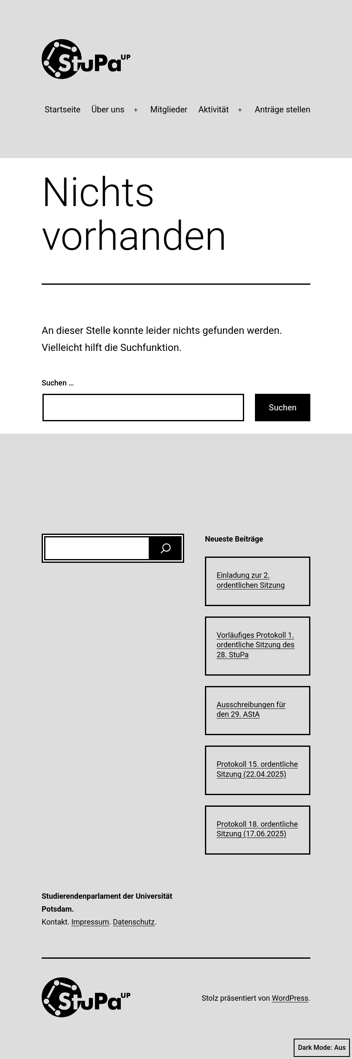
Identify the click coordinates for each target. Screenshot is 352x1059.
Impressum (90, 921)
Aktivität (213, 109)
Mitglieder (168, 109)
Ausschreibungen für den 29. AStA (251, 709)
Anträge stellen (282, 109)
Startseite (62, 109)
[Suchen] (166, 548)
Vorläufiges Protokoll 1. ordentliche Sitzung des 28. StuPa (256, 645)
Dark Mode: (322, 1048)
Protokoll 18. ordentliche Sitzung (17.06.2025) (257, 829)
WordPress (290, 998)
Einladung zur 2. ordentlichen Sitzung (251, 580)
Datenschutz (134, 921)
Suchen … (58, 382)
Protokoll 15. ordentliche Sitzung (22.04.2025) (257, 769)
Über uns (108, 109)
